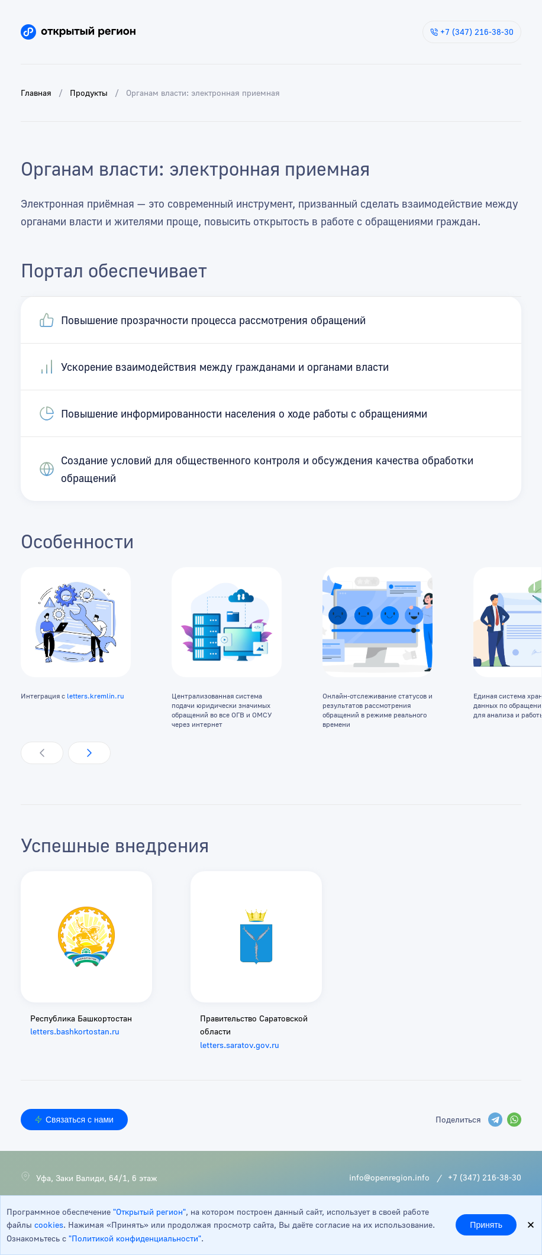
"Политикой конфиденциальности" (135, 1238)
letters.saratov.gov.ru (239, 1045)
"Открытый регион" (149, 1212)
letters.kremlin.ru (95, 695)
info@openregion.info (389, 1177)
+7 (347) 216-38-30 (472, 32)
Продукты (89, 93)
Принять (486, 1225)
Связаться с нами (74, 1119)
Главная (36, 93)
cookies (48, 1225)
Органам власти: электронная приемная (203, 93)
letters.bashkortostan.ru (75, 1031)
